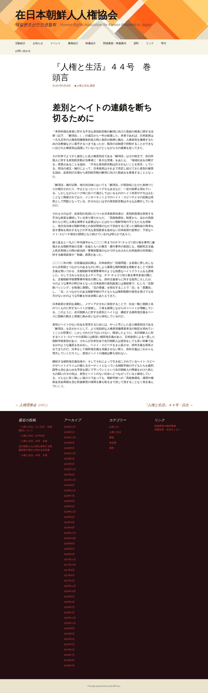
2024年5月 (69, 448)
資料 (136, 43)
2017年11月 (70, 559)
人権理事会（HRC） (32, 405)
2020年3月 (69, 506)
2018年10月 (70, 538)
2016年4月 (69, 601)
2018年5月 (69, 548)
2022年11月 (70, 469)
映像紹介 (91, 43)
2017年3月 (69, 580)
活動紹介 (20, 43)
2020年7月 (69, 495)
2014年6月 (69, 660)
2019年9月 (69, 516)
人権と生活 (83, 85)
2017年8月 (69, 570)
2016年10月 (70, 591)
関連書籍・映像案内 (114, 43)
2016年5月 (69, 596)
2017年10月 (70, 564)
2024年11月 (70, 437)
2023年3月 (69, 463)
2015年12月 (70, 617)
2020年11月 (70, 490)
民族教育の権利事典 (165, 425)
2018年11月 (70, 532)
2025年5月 (69, 432)
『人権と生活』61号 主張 (33, 440)
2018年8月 (69, 543)
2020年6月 (69, 501)
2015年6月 (69, 633)
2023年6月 (69, 458)
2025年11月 (70, 426)
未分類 (112, 442)
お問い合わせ (23, 51)
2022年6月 (69, 474)
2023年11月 (70, 453)
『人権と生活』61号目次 (32, 435)
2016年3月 (69, 607)
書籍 (92, 85)
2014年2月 (69, 665)
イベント (55, 43)
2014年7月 (69, 654)
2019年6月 (69, 522)
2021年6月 (69, 485)
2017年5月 (69, 575)
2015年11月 (70, 623)
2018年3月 (69, 554)
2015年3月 (69, 638)
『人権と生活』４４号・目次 (168, 405)
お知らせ (38, 43)
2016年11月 (70, 585)
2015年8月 (69, 628)
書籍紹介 (73, 43)
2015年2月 (69, 644)
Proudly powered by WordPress (104, 686)
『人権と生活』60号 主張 (33, 455)
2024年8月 (69, 442)
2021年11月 (70, 479)
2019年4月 (69, 527)
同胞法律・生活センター (167, 429)
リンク (150, 43)
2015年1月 (69, 649)
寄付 (163, 43)
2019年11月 (70, 511)
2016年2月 (69, 612)
